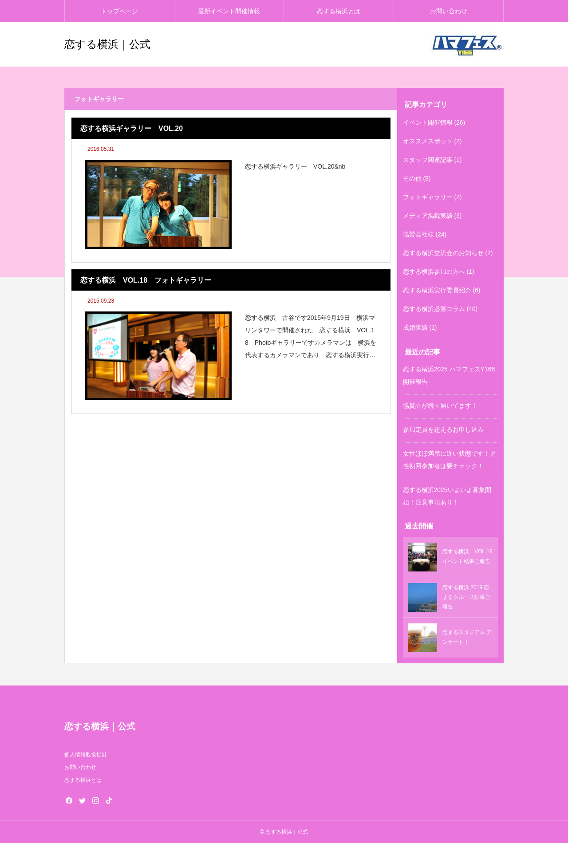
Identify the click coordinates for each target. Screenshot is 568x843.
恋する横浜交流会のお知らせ (443, 252)
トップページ (119, 11)
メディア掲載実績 (428, 215)
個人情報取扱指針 (85, 755)
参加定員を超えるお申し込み (443, 429)
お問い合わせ (448, 11)
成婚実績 (415, 327)
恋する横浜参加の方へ (434, 271)
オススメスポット (428, 141)
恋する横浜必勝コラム (434, 308)
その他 (412, 178)
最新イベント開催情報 (229, 11)
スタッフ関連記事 (428, 159)
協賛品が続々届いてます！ (440, 405)
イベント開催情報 (428, 122)
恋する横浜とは (338, 11)
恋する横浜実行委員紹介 (437, 290)
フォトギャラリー (428, 197)
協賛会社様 (418, 234)
